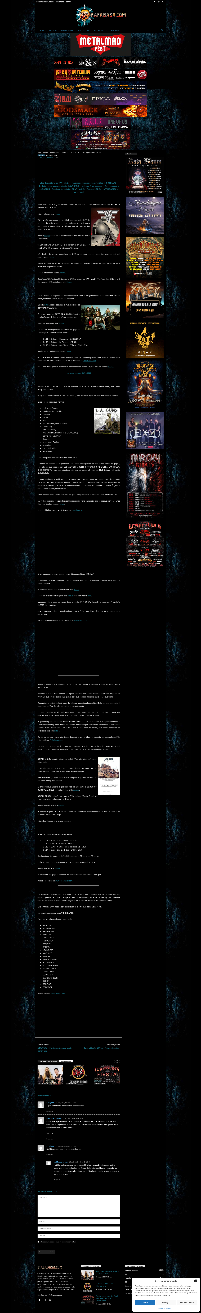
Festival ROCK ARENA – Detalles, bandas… (102, 1048)
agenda (76, 790)
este (89, 596)
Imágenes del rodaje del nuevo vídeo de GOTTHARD (94, 183)
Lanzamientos (100, 30)
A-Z (126, 1274)
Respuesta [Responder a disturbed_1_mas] (49, 1139)
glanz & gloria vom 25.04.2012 (78, 373)
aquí (52, 229)
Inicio (39, 153)
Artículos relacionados (48, 1061)
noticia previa (78, 510)
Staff (68, 2)
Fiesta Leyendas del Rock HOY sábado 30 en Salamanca (107, 1298)
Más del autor (66, 1061)
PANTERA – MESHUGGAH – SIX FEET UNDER (107, 1272)
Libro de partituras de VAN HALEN (54, 183)
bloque (47, 236)
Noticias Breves (54, 153)
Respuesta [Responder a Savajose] (49, 1111)
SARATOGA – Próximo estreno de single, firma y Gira (55, 1049)
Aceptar (144, 1302)
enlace (57, 214)
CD (126, 1282)
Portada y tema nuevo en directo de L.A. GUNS (59, 186)
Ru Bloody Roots (60, 1162)
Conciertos (67, 30)
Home (42, 30)
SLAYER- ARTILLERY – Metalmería (78, 1086)
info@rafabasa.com (55, 1295)
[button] (196, 1281)
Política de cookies (164, 1308)
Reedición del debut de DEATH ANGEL (68, 189)
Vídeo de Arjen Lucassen (92, 186)
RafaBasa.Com (89, 361)
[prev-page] (115, 1061)
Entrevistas (83, 30)
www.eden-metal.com (64, 881)
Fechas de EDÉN (94, 189)
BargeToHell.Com (58, 993)
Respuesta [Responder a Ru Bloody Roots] (57, 1180)
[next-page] (118, 1061)
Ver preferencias (187, 1302)
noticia (62, 273)
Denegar (166, 1302)
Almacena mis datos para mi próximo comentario (58, 1242)
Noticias (53, 30)
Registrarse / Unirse (44, 2)
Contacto (60, 2)
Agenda (115, 30)
